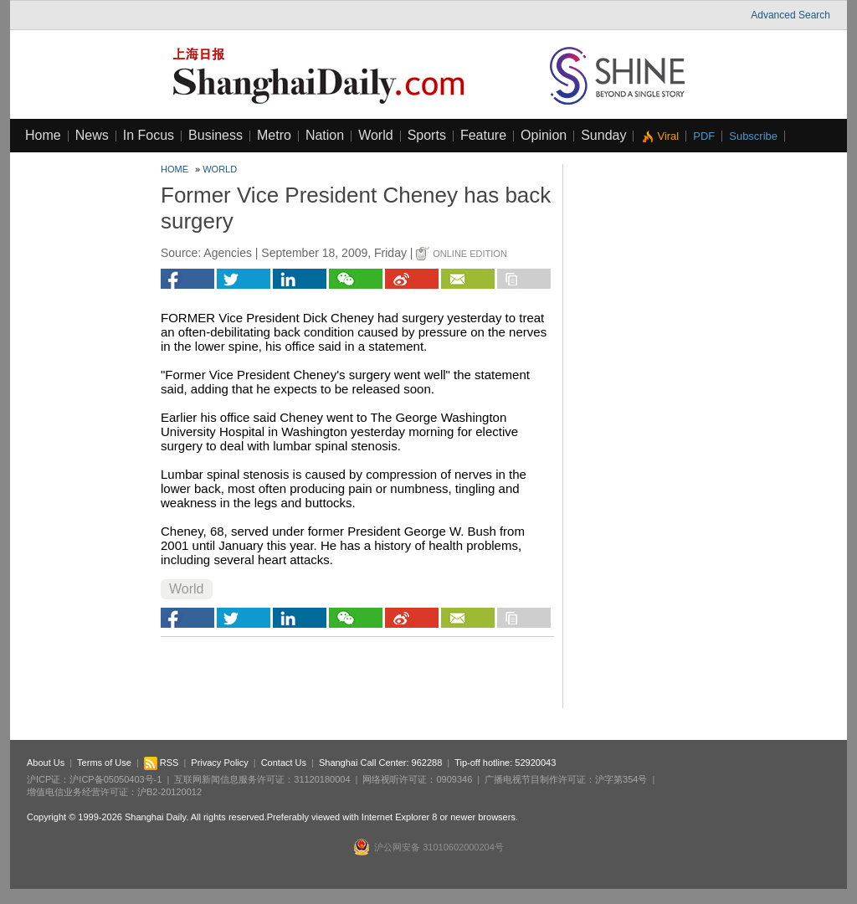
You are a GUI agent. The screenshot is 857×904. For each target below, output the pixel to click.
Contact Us (283, 763)
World (375, 135)
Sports (427, 135)
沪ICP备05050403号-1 (115, 779)
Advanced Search (790, 15)
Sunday (603, 135)
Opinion (544, 135)
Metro (274, 135)
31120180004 (322, 779)
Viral (668, 136)
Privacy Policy (219, 763)
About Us (45, 763)
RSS (161, 763)
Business (215, 135)
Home (43, 135)
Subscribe (753, 136)
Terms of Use (104, 763)
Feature (483, 135)
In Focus (148, 135)
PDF (704, 136)
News (92, 135)
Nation (324, 135)
